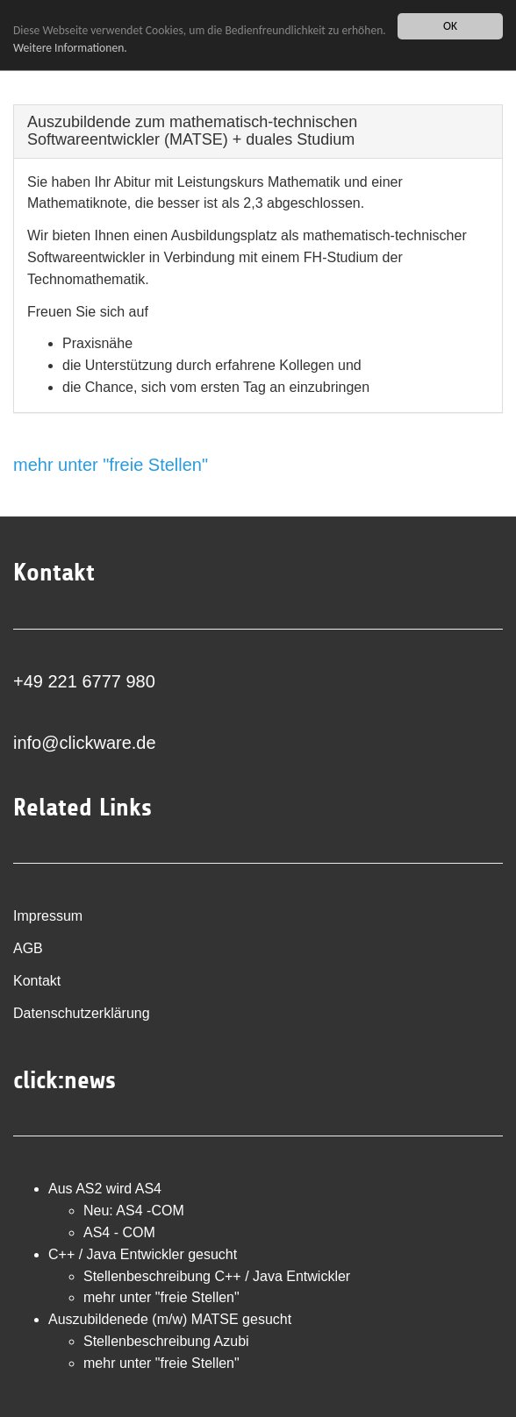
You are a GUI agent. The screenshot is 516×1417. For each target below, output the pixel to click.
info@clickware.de (84, 742)
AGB (28, 948)
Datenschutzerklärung (81, 1013)
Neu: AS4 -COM (133, 1210)
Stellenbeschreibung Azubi (166, 1341)
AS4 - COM (119, 1232)
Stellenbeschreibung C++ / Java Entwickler (216, 1276)
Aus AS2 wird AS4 (104, 1188)
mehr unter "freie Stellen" (110, 464)
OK (450, 25)
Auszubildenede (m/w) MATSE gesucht (169, 1319)
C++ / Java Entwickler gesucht (142, 1254)
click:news (64, 1080)
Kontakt (37, 980)
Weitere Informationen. (70, 47)
